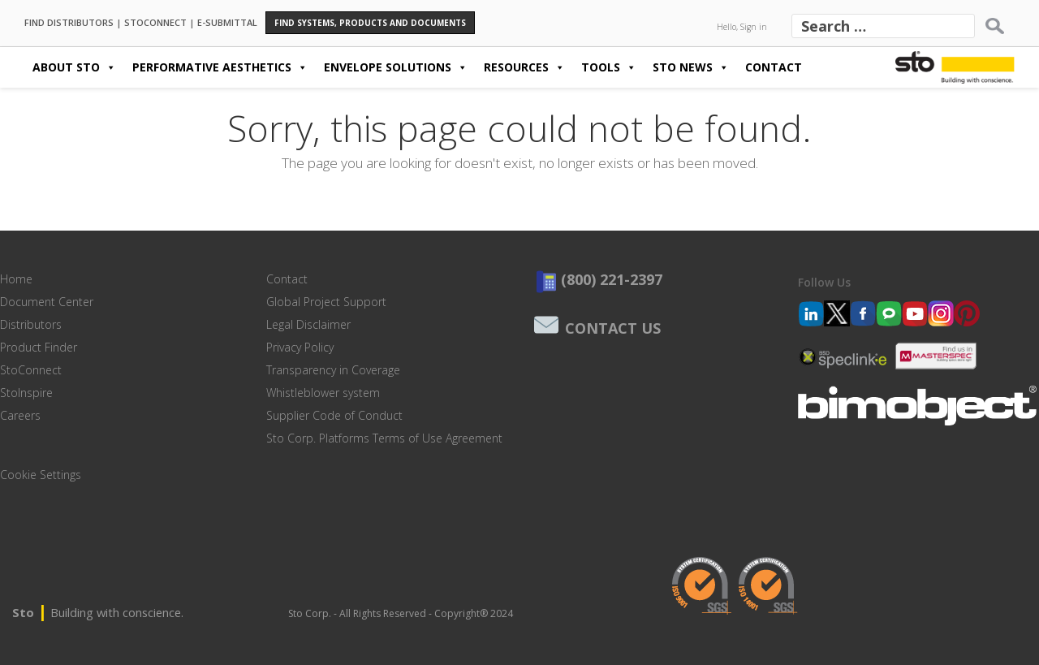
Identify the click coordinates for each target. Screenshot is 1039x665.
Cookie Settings (40, 474)
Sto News (691, 67)
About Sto (74, 67)
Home (16, 279)
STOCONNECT (155, 21)
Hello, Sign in (742, 26)
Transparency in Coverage (333, 370)
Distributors (31, 324)
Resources (524, 67)
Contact (773, 67)
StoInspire (26, 392)
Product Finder (38, 347)
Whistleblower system (323, 392)
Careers (20, 415)
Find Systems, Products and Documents (370, 22)
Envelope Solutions (396, 67)
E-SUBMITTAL (227, 21)
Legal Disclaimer (308, 324)
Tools (608, 67)
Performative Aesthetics (220, 67)
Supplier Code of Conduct (334, 415)
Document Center (46, 301)
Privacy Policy (300, 347)
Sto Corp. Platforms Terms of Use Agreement (384, 438)
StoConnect (31, 370)
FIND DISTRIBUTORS (69, 21)
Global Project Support (326, 301)
